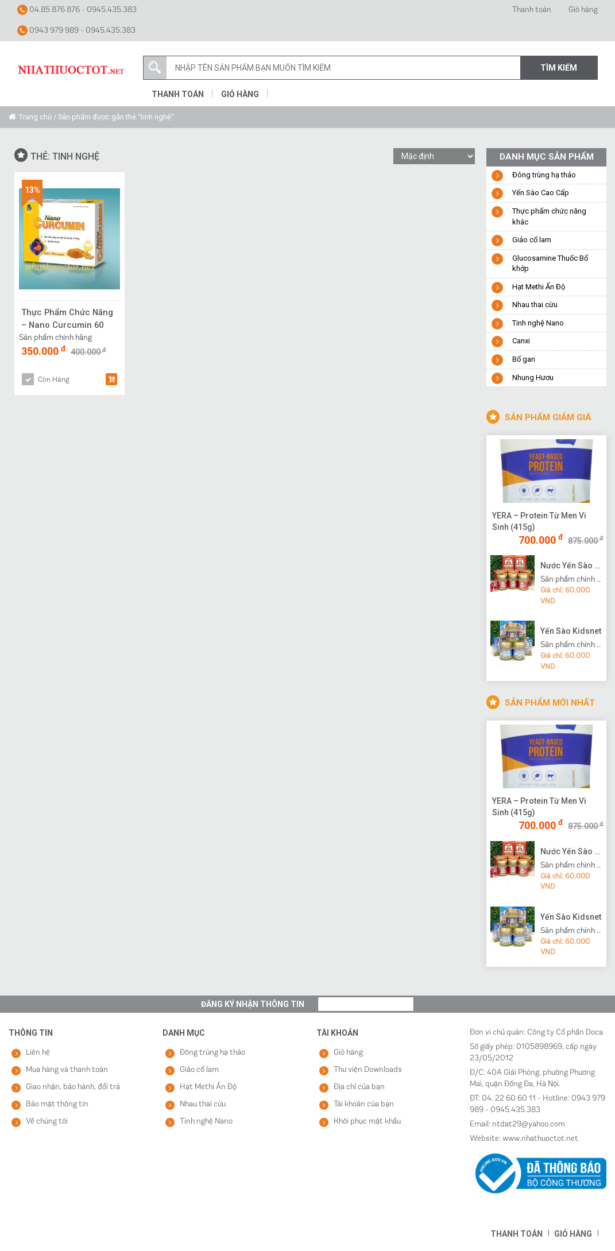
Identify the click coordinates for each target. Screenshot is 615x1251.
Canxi (521, 340)
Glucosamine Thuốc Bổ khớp (550, 263)
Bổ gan (523, 359)
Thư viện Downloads (368, 1070)
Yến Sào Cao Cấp (540, 192)
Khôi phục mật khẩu (367, 1121)
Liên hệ (38, 1052)
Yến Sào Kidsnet (570, 631)
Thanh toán (531, 10)
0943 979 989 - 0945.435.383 (76, 30)
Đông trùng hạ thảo (544, 175)
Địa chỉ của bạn (359, 1087)
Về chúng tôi (47, 1121)
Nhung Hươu (533, 377)
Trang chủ (35, 117)
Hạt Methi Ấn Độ (538, 286)
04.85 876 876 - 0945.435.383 (77, 10)
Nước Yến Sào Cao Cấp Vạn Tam (572, 565)
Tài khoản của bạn (364, 1104)
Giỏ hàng (583, 10)
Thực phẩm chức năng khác (549, 216)
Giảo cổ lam (531, 239)
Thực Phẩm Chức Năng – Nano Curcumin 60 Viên (67, 318)
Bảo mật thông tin (57, 1104)
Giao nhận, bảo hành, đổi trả (73, 1087)
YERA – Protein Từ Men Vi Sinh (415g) (539, 521)
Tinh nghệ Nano (538, 323)
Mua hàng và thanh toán (67, 1070)
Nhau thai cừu (535, 304)
